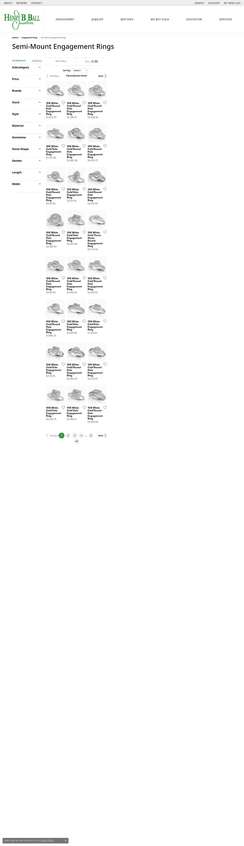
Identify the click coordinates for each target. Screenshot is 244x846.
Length (17, 172)
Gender (17, 160)
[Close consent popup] (66, 841)
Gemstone (19, 137)
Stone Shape (20, 149)
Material (18, 125)
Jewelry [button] (97, 19)
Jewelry (15, 37)
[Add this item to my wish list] (104, 144)
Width (16, 184)
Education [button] (194, 19)
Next (226, 75)
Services (225, 19)
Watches (127, 19)
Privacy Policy (46, 840)
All (157, 683)
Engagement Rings (29, 37)
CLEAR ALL (37, 61)
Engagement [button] (65, 19)
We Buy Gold (160, 19)
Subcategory (20, 67)
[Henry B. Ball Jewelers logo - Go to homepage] (23, 19)
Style (15, 114)
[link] (8, 3)
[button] (199, 3)
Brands (17, 90)
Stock (16, 102)
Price (15, 79)
